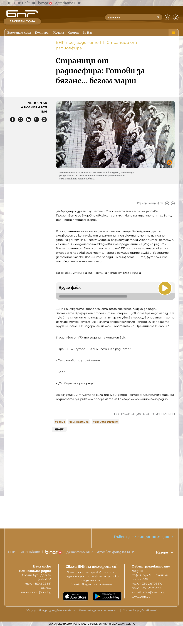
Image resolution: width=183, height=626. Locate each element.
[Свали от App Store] (76, 596)
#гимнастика (78, 421)
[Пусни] (165, 288)
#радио (60, 421)
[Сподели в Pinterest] (36, 119)
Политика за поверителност (98, 610)
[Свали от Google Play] (107, 596)
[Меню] (173, 32)
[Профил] (176, 17)
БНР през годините (77, 42)
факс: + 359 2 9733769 (147, 588)
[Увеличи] (167, 203)
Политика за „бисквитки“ (140, 610)
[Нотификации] (167, 17)
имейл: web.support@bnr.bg (36, 590)
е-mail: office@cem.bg (148, 592)
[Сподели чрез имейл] (44, 119)
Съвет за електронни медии (144, 536)
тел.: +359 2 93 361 (38, 583)
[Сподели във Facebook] (13, 119)
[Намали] (173, 203)
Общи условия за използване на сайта (50, 610)
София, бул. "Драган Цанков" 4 (36, 577)
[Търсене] (158, 17)
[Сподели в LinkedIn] (28, 119)
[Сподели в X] (20, 119)
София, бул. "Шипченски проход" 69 (150, 577)
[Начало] (22, 13)
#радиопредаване (105, 421)
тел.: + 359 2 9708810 (147, 583)
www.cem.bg (141, 596)
